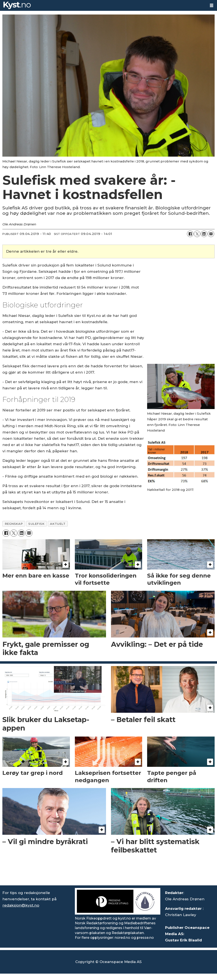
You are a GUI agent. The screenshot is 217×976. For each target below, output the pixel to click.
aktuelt (57, 523)
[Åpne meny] (212, 5)
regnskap (14, 523)
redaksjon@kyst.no (20, 905)
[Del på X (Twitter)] (197, 234)
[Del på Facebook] (190, 234)
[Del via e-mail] (211, 234)
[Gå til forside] (103, 5)
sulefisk (36, 523)
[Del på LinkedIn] (204, 234)
